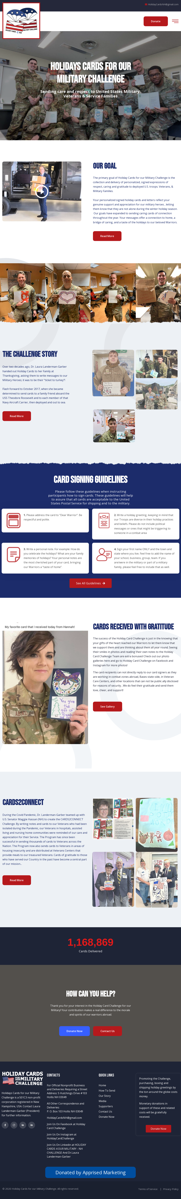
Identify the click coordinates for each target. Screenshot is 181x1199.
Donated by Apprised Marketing (90, 1172)
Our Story (105, 1096)
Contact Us (105, 1111)
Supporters (106, 1106)
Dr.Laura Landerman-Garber (63, 1154)
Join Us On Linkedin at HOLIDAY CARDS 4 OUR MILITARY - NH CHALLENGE (66, 1148)
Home (102, 1085)
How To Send (107, 1090)
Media (102, 1101)
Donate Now (106, 1117)
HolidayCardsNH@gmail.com (162, 4)
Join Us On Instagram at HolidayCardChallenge (61, 1136)
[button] (91, 583)
